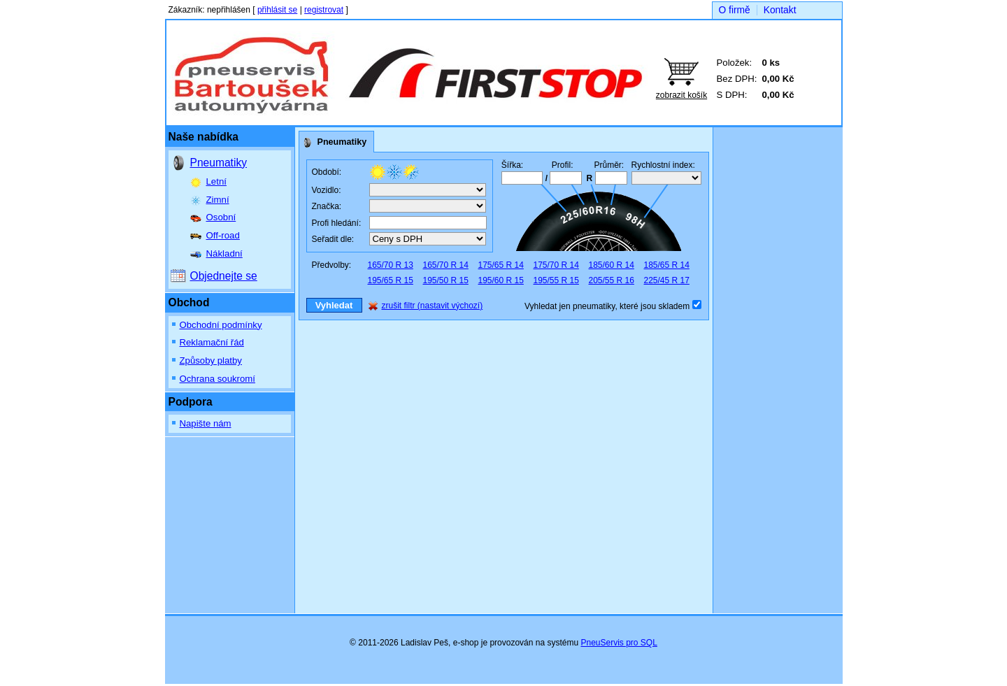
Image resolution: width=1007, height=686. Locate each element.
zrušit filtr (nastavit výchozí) (432, 305)
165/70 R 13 (390, 265)
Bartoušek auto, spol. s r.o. (302, 67)
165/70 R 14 (446, 265)
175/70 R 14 (556, 265)
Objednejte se (223, 276)
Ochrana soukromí (217, 378)
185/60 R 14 (611, 265)
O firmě (734, 10)
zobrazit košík (681, 95)
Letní (216, 181)
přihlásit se (277, 10)
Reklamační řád (212, 342)
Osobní (221, 217)
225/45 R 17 (667, 280)
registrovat (323, 10)
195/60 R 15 (501, 280)
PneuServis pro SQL (618, 643)
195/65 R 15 (390, 280)
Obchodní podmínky (221, 325)
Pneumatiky (218, 163)
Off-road (223, 235)
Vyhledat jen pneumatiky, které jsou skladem (608, 306)
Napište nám (205, 423)
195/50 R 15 (446, 280)
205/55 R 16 (611, 280)
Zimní (217, 199)
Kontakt (780, 10)
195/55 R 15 (556, 280)
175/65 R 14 (501, 265)
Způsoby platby (211, 360)
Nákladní (224, 253)
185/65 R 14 (667, 265)
